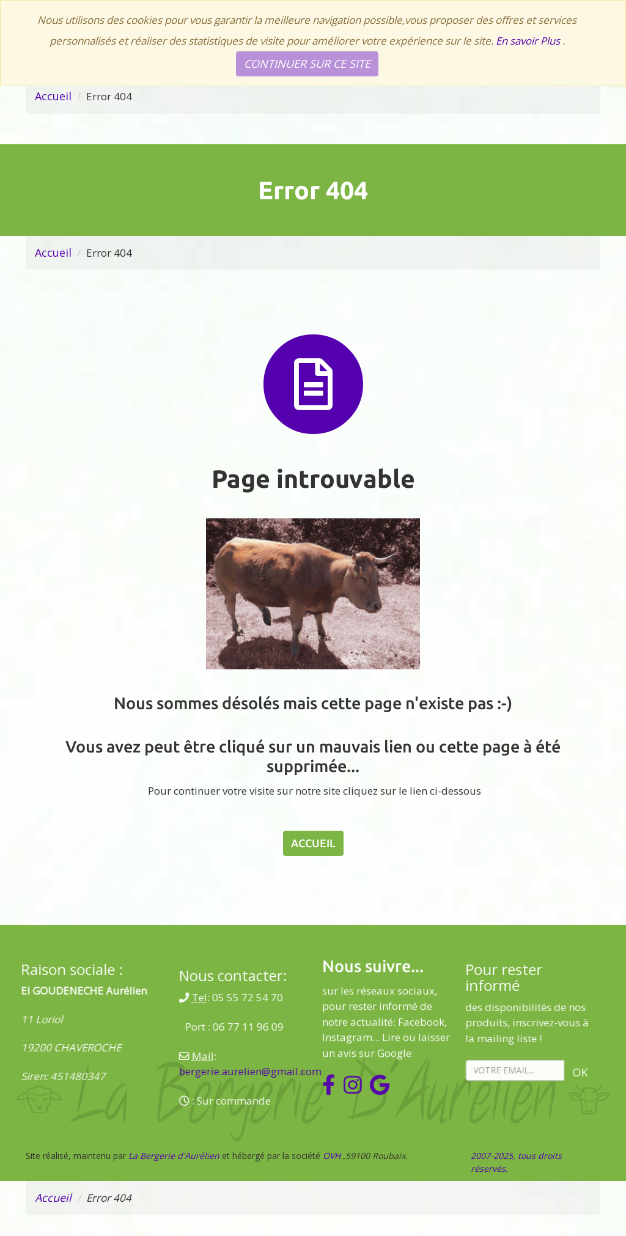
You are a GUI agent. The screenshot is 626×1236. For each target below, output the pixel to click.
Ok (474, 1074)
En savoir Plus (529, 41)
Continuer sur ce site (307, 63)
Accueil (53, 96)
